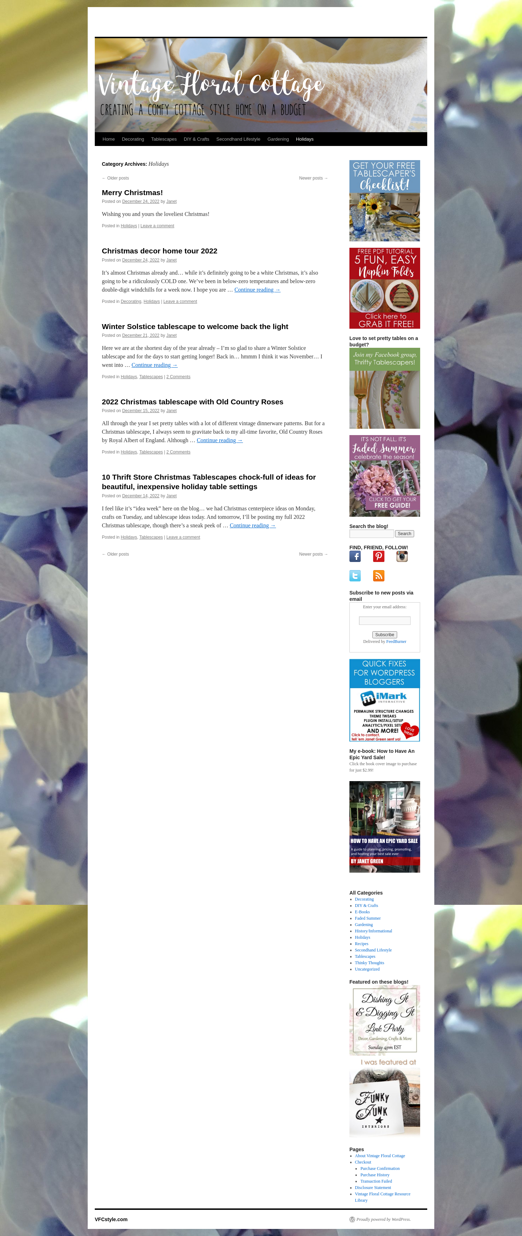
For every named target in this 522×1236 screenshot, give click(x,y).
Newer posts (313, 178)
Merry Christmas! (132, 192)
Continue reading (257, 290)
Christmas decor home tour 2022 (160, 251)
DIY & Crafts (196, 139)
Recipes (362, 943)
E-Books (362, 911)
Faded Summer (368, 918)
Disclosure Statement (373, 1187)
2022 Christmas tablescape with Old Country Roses (193, 402)
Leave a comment (157, 225)
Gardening (278, 139)
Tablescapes (164, 139)
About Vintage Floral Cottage (380, 1155)
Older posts (115, 178)
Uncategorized (367, 969)
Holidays (305, 139)
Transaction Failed (376, 1181)
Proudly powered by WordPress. (383, 1219)
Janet (171, 201)
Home (109, 139)
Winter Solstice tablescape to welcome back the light (195, 326)
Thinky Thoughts (369, 962)
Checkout (363, 1162)
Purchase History (374, 1174)
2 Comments (178, 376)
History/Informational (373, 931)
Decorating (133, 139)
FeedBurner (396, 641)
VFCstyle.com (130, 24)
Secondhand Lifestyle (238, 139)
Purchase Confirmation (380, 1168)
